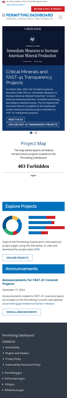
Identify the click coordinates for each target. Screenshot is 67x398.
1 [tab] (31, 132)
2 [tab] (35, 132)
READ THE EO (15, 119)
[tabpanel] (33, 78)
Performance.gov (15, 378)
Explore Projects (17, 257)
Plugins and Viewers (17, 353)
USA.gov (9, 384)
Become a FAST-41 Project (48, 8)
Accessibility (12, 347)
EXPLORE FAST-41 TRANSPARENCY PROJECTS (32, 124)
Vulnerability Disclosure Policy (23, 364)
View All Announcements (21, 312)
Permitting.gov (13, 372)
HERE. (37, 249)
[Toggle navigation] (60, 17)
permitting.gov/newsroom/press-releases (29, 303)
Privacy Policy (13, 359)
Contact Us (8, 341)
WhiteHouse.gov (14, 390)
